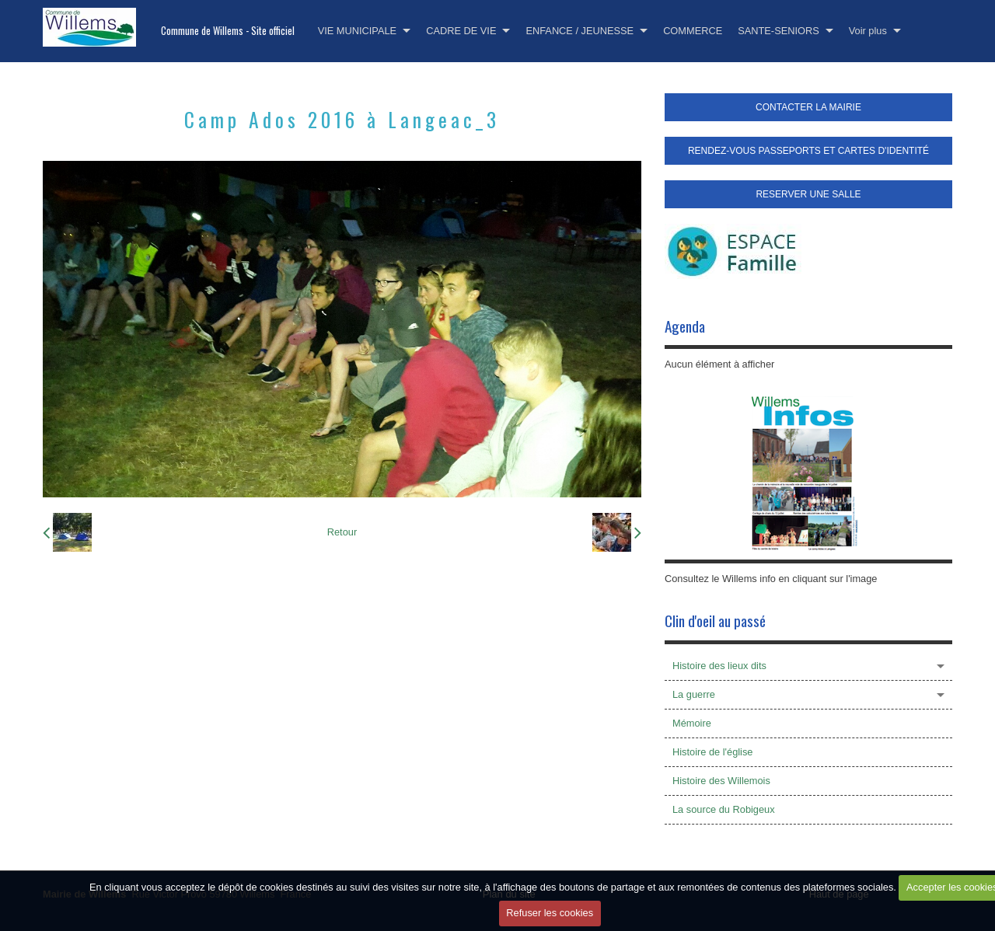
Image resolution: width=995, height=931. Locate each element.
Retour (342, 532)
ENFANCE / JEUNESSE (579, 31)
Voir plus (868, 31)
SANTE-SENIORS (778, 31)
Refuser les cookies (549, 913)
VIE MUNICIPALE (357, 31)
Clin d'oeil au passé (715, 620)
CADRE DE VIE (461, 31)
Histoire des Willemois (721, 780)
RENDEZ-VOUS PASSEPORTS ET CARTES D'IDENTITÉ (808, 150)
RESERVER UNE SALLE (808, 194)
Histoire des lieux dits (719, 665)
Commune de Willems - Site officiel (228, 30)
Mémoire (691, 723)
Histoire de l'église (712, 752)
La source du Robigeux (723, 809)
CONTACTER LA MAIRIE (808, 107)
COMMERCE (692, 31)
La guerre (693, 694)
